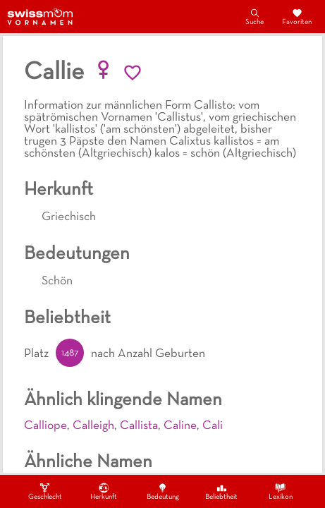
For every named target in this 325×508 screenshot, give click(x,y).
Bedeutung (163, 491)
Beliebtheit (221, 491)
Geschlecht (45, 491)
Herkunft (103, 491)
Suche (254, 16)
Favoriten (297, 16)
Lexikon (281, 491)
